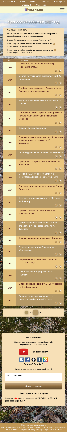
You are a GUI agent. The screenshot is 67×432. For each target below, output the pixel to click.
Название (24, 60)
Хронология (8, 2)
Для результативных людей (11, 427)
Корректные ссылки (54, 430)
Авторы (59, 2)
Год (9, 60)
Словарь (25, 5)
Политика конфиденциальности (33, 425)
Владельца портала (38, 430)
